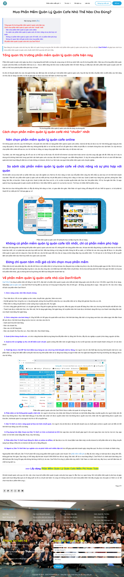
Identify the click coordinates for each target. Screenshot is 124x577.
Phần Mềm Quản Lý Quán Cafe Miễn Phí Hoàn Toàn (70, 468)
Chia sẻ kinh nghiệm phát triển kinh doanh (46, 520)
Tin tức (67, 3)
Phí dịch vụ (77, 3)
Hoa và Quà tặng (99, 532)
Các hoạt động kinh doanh (41, 514)
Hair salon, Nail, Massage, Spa (103, 520)
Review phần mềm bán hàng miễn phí (44, 517)
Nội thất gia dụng (69, 529)
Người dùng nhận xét (9, 517)
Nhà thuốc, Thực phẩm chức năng (105, 523)
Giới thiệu (6, 514)
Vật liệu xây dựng (69, 526)
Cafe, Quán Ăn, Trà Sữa (101, 514)
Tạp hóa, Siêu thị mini (70, 517)
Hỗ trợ (117, 3)
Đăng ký (58, 566)
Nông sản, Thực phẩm (71, 523)
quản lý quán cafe (15, 285)
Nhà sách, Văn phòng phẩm (72, 532)
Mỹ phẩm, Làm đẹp (69, 520)
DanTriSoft (6, 282)
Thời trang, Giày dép (70, 514)
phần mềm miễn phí (77, 454)
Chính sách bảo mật (9, 520)
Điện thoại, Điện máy (100, 517)
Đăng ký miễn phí (103, 3)
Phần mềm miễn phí (52, 3)
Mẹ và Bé (97, 529)
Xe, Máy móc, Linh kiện (101, 526)
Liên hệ (87, 3)
